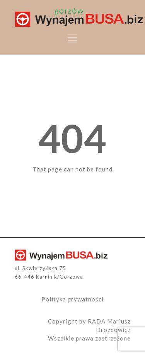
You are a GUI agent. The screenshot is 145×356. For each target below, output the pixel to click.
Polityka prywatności (72, 299)
